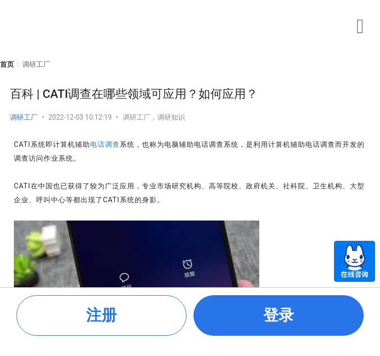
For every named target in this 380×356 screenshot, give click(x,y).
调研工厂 (24, 117)
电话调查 (105, 144)
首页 (7, 64)
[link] (7, 64)
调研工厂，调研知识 (154, 117)
